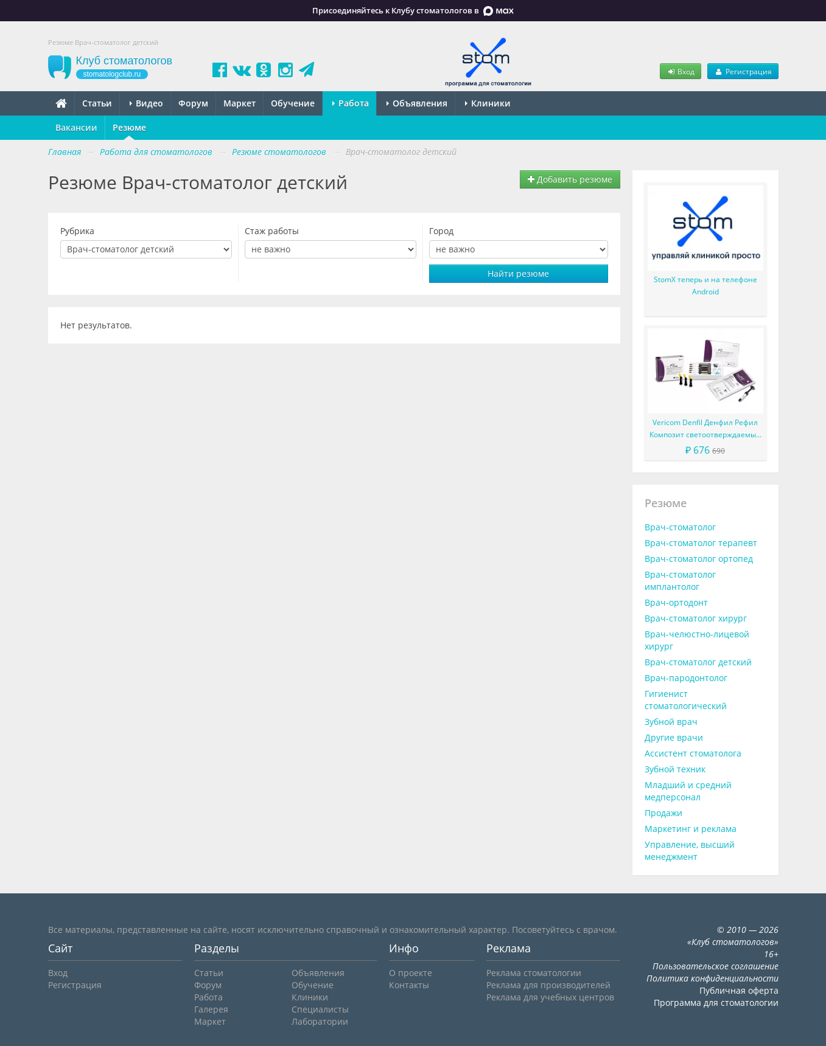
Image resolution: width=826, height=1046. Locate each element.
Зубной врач (671, 721)
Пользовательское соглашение (716, 966)
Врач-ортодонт (676, 602)
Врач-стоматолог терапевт (701, 543)
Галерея (211, 1009)
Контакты (409, 985)
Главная (64, 152)
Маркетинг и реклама (691, 828)
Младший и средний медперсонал (688, 791)
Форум (193, 103)
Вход (681, 71)
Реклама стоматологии (533, 972)
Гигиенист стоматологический (686, 700)
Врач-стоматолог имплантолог (680, 580)
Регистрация (742, 71)
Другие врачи (674, 737)
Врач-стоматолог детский (698, 662)
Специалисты (320, 1009)
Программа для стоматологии (716, 1002)
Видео (146, 103)
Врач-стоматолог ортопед (699, 558)
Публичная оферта (739, 990)
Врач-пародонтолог (686, 678)
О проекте (410, 972)
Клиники (488, 103)
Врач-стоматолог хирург (696, 618)
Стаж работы (272, 231)
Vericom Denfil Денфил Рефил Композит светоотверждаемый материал (705, 429)
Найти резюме (518, 273)
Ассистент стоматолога (693, 753)
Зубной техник (675, 769)
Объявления (417, 103)
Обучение (293, 103)
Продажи (663, 813)
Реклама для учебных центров (550, 997)
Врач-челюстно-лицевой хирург (697, 640)
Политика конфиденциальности (712, 978)
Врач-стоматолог (680, 527)
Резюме (129, 127)
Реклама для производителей (548, 985)
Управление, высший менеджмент (690, 850)
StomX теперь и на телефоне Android (705, 285)
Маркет (239, 103)
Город (441, 231)
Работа (350, 103)
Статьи (97, 103)
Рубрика (77, 231)
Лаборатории (320, 1021)
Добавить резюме (570, 179)
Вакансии (76, 127)
